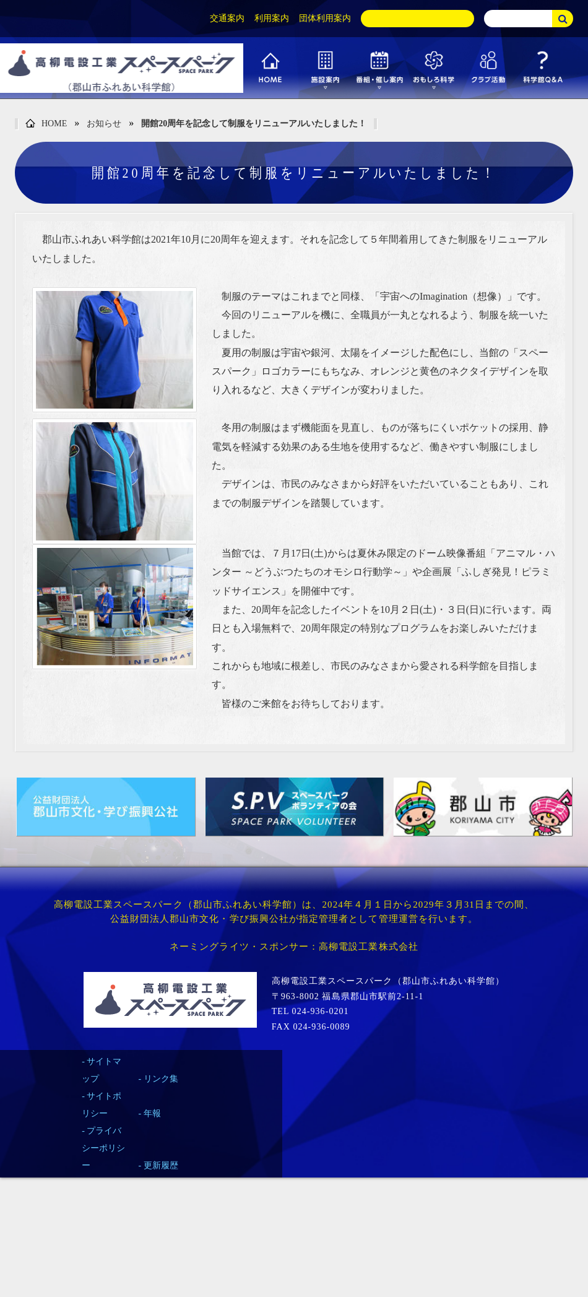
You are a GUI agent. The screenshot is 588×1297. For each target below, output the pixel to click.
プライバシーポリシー (103, 1148)
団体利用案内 (325, 18)
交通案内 (227, 18)
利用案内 (271, 18)
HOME (46, 124)
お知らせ (104, 123)
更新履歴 (161, 1165)
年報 (152, 1113)
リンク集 (161, 1078)
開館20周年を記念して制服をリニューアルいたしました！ (253, 123)
